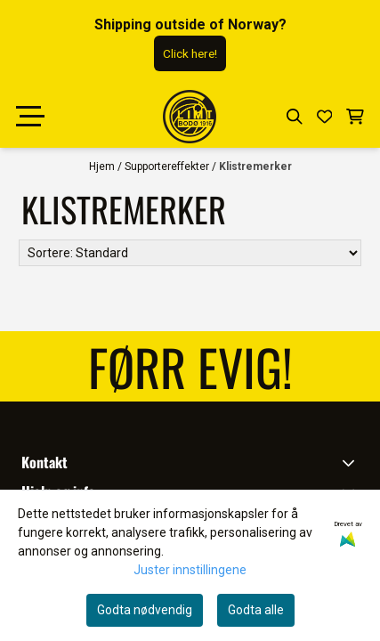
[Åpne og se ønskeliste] (325, 116)
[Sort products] (190, 252)
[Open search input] (295, 117)
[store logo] (189, 116)
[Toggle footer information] (352, 462)
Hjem (103, 166)
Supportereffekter (168, 166)
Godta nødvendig (144, 610)
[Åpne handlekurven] (355, 116)
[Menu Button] (30, 116)
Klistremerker (255, 166)
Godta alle (256, 610)
